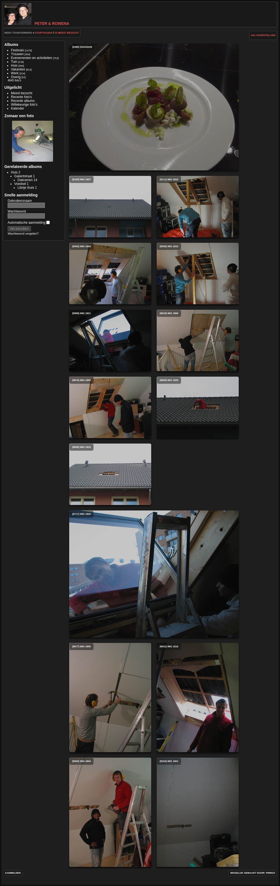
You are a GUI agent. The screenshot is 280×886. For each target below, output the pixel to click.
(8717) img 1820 (154, 573)
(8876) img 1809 (110, 407)
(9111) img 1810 (198, 206)
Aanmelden (13, 873)
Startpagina (43, 32)
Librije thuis (26, 188)
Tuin (14, 62)
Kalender (17, 108)
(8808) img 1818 (110, 474)
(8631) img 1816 (198, 697)
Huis (14, 65)
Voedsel (20, 184)
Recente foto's (21, 97)
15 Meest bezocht (66, 32)
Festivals (17, 50)
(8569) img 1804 (110, 812)
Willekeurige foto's (24, 105)
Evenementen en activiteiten (31, 58)
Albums (11, 44)
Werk (15, 73)
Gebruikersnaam (20, 201)
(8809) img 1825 (198, 407)
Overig (16, 77)
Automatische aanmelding (29, 223)
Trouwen (17, 54)
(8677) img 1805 (110, 697)
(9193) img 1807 (110, 206)
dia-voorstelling (263, 35)
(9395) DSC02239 (154, 106)
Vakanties (18, 69)
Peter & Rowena (36, 23)
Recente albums (23, 101)
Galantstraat (23, 176)
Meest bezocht (21, 93)
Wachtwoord (17, 211)
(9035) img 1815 (198, 273)
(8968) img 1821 (110, 340)
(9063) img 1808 (110, 273)
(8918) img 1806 (198, 340)
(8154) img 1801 (198, 812)
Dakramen (25, 180)
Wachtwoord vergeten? (23, 233)
